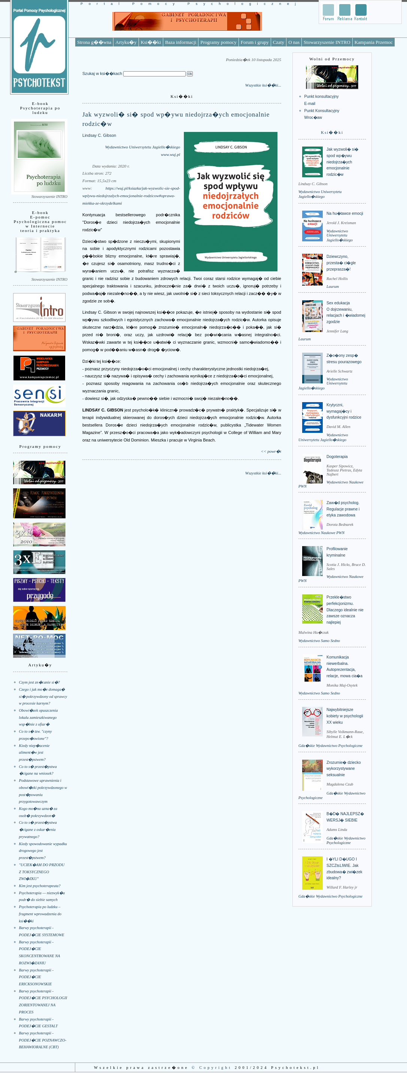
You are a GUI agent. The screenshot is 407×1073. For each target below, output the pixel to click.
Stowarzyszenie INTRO (327, 42)
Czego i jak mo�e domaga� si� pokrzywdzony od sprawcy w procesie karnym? (43, 696)
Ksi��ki (151, 42)
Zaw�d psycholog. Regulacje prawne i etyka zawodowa (342, 509)
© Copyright (212, 1068)
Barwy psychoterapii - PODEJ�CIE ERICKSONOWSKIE (36, 977)
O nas (294, 42)
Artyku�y (125, 42)
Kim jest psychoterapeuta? (40, 886)
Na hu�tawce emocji (344, 213)
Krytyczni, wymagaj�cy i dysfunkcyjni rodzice (343, 411)
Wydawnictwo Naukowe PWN (321, 533)
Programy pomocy (218, 42)
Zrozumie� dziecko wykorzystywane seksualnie (343, 768)
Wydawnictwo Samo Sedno (319, 641)
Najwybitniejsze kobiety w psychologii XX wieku (344, 716)
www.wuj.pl (170, 154)
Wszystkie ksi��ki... (263, 85)
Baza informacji (180, 42)
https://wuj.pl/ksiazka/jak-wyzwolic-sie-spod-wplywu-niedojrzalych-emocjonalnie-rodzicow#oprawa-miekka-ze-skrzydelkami (131, 195)
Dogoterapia (337, 457)
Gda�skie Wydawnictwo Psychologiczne (330, 746)
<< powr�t (271, 451)
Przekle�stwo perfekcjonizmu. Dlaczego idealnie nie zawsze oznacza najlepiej (345, 609)
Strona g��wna (94, 42)
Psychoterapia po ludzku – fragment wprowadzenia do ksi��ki (40, 914)
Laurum (332, 286)
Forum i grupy (255, 42)
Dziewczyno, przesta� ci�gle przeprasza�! (341, 262)
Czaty (278, 42)
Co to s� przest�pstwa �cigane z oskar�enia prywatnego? (38, 829)
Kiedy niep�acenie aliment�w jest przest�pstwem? (34, 753)
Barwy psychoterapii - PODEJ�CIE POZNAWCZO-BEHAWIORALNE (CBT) (43, 1040)
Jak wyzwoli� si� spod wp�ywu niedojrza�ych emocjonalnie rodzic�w (342, 162)
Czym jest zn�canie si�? (39, 682)
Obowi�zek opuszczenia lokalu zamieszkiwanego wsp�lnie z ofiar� (38, 717)
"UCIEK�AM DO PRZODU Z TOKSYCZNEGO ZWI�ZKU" (42, 872)
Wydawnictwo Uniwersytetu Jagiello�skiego (142, 147)
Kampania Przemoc (374, 42)
